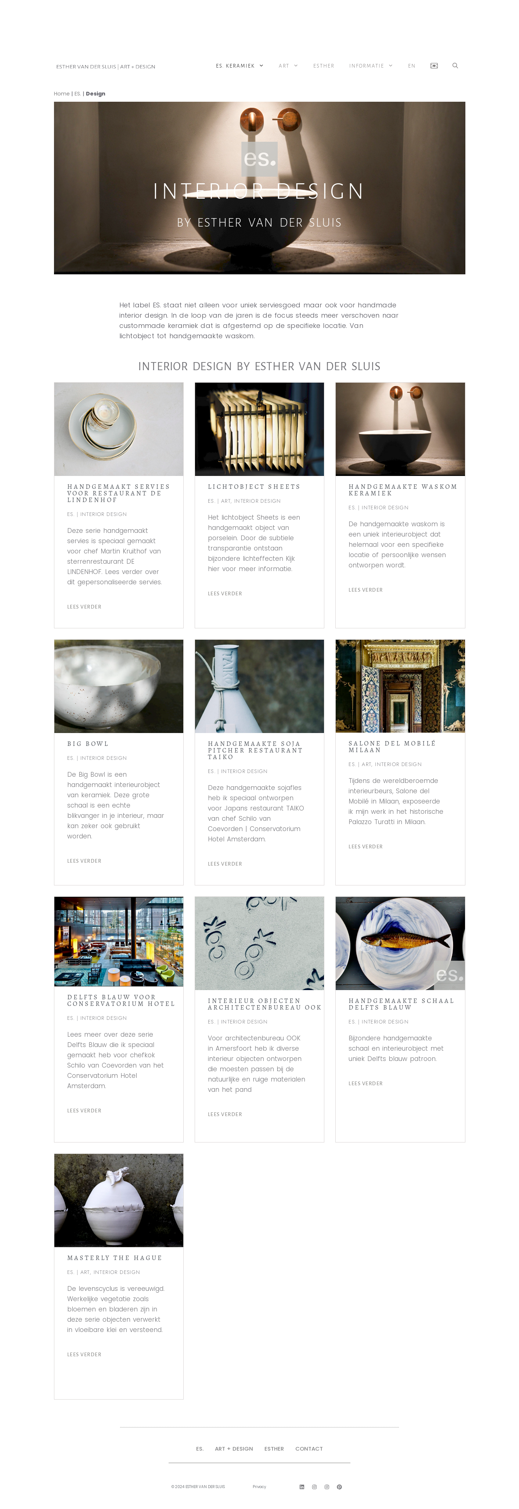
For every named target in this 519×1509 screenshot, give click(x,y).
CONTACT (309, 1448)
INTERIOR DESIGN (103, 514)
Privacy (259, 1487)
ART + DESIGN (234, 1448)
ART (292, 66)
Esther (324, 66)
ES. (78, 93)
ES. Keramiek (243, 66)
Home (62, 93)
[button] (455, 66)
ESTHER (274, 1448)
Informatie (375, 66)
